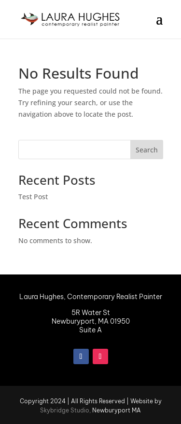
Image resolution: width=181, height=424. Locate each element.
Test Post (33, 196)
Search (147, 149)
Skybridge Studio (64, 410)
